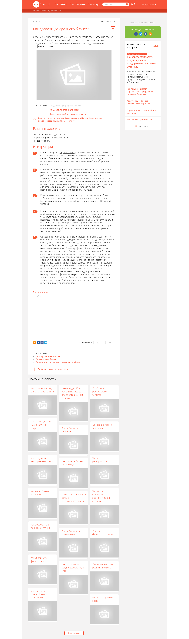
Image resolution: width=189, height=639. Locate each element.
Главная (36, 11)
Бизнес (43, 11)
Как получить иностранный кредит (42, 459)
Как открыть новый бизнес (48, 356)
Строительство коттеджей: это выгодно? (141, 111)
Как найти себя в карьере (71, 429)
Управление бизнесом (55, 11)
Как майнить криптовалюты (140, 119)
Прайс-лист (142, 22)
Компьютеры (94, 4)
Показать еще (74, 633)
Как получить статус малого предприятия (43, 390)
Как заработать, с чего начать (102, 426)
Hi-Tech (63, 4)
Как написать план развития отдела (103, 566)
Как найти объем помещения (71, 532)
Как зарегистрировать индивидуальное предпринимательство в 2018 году (141, 61)
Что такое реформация (99, 459)
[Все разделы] (149, 4)
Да (98, 342)
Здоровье (80, 4)
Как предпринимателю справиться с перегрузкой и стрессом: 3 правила (140, 91)
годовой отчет (67, 152)
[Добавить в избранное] (113, 28)
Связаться (151, 22)
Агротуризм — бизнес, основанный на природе (138, 102)
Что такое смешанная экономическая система (101, 496)
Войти (134, 4)
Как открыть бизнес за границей (73, 463)
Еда (56, 4)
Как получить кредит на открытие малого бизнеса (59, 362)
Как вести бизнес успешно (40, 493)
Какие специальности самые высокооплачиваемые (74, 498)
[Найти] (127, 4)
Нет (110, 342)
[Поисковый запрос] (115, 4)
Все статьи (143, 126)
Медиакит (133, 22)
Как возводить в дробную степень (41, 526)
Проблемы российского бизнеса (99, 391)
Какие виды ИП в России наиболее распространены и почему (72, 393)
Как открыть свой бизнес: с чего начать (68, 114)
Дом (72, 4)
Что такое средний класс (103, 599)
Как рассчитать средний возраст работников (40, 594)
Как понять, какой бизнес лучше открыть (41, 425)
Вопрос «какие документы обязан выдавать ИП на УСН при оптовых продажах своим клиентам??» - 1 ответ (70, 119)
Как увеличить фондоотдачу (39, 559)
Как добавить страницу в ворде (64, 109)
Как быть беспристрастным (102, 532)
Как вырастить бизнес (45, 359)
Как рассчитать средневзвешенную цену (73, 567)
